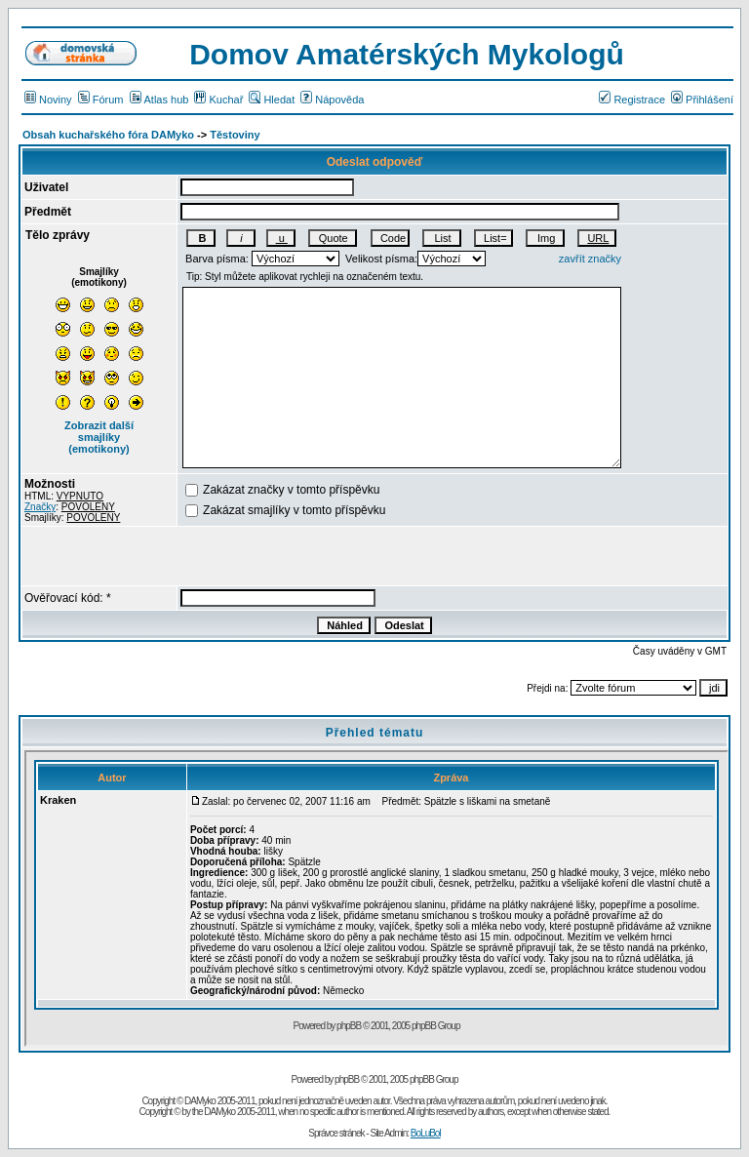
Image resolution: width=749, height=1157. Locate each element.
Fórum (101, 99)
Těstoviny (234, 134)
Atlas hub (159, 99)
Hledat (272, 99)
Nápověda (332, 99)
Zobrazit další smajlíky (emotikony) (99, 437)
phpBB (347, 1079)
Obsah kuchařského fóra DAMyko (108, 134)
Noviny (48, 99)
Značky (40, 506)
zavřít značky (590, 258)
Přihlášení (702, 99)
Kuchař (218, 99)
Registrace (632, 99)
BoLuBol (426, 1133)
